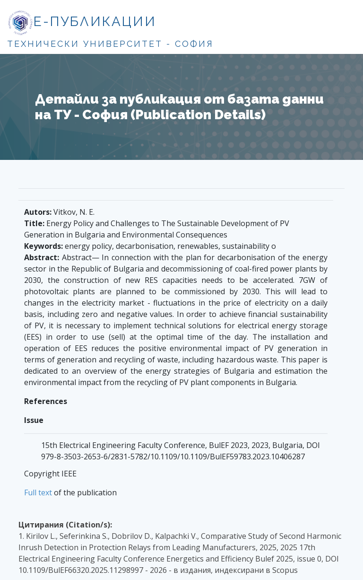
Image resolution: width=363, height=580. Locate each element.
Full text (38, 492)
